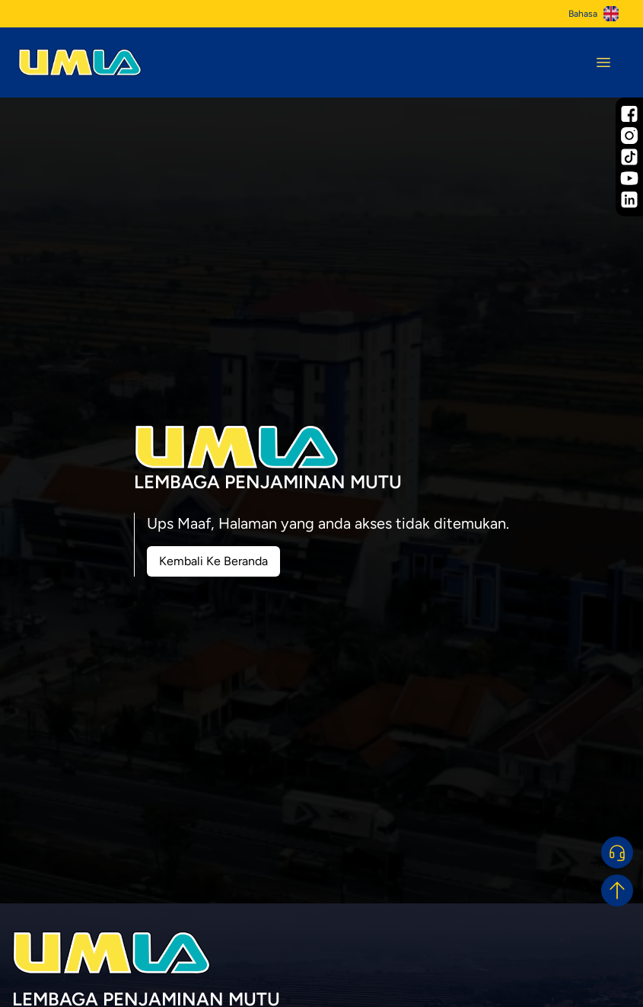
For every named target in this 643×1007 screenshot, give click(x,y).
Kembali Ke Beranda (213, 561)
